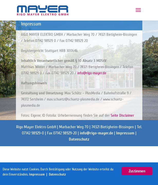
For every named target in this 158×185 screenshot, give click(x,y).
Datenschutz (79, 139)
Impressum (125, 133)
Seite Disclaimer (122, 115)
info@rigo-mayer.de (91, 73)
